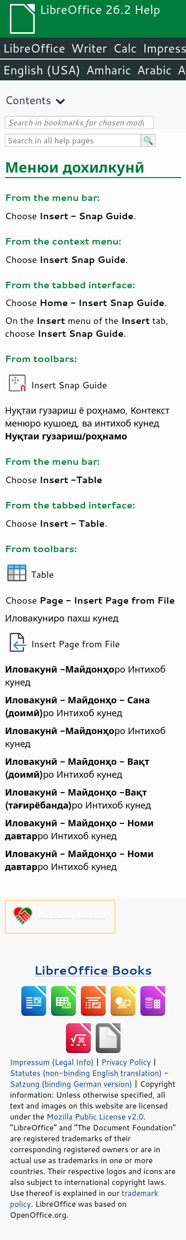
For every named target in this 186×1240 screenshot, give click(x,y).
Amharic (108, 70)
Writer (89, 48)
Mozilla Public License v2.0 (95, 1116)
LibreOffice (34, 48)
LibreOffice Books (93, 970)
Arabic (154, 70)
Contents (28, 100)
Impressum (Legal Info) (52, 1061)
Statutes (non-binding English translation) (86, 1072)
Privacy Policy (126, 1061)
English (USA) (41, 70)
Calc (125, 48)
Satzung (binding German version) (71, 1083)
